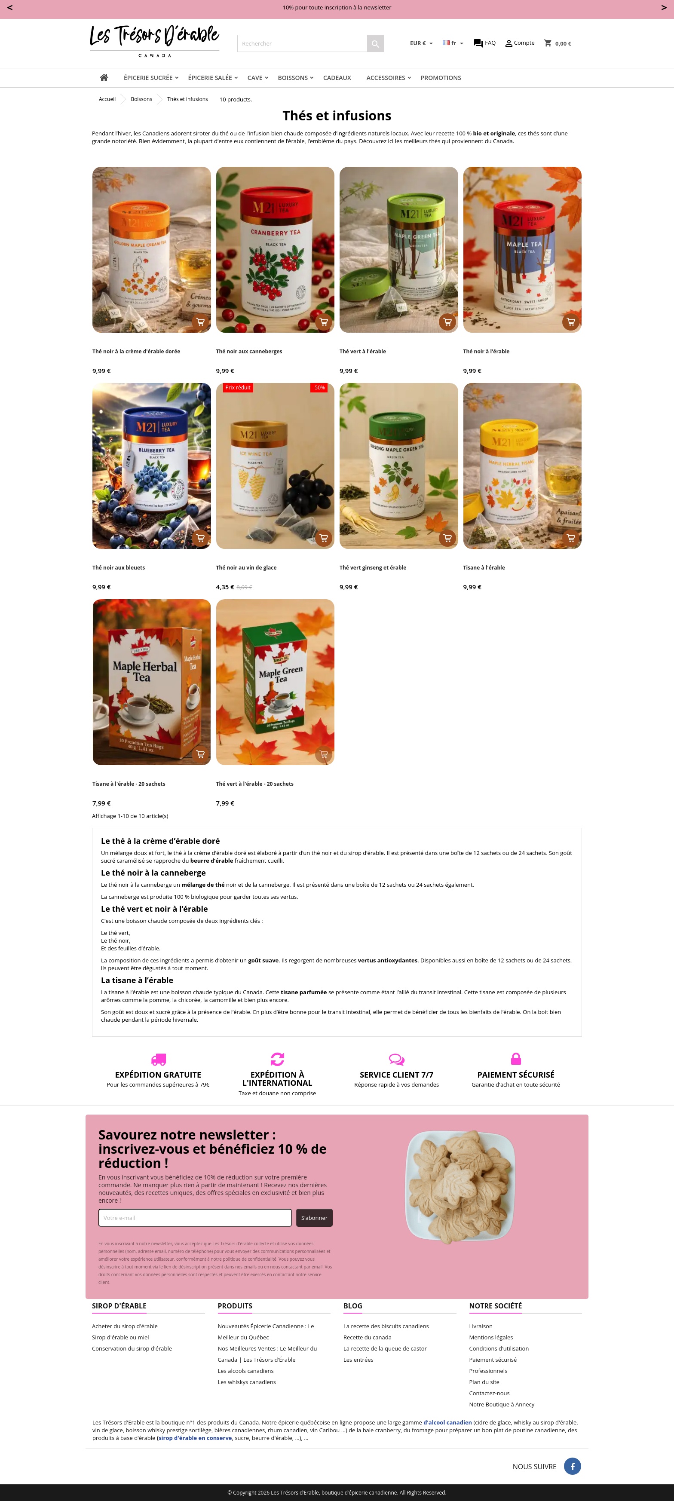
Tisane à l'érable (484, 567)
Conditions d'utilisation (499, 1348)
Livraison (481, 1326)
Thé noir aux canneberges (249, 351)
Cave (255, 78)
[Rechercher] (310, 43)
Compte (519, 43)
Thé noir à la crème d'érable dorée (136, 351)
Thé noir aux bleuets (118, 567)
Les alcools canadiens (246, 1371)
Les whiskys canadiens (247, 1382)
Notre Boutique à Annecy (502, 1404)
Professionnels (488, 1371)
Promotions (441, 78)
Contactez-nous (489, 1393)
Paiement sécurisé (493, 1359)
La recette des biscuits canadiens (386, 1326)
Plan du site (484, 1382)
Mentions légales (491, 1337)
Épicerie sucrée (148, 78)
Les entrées (358, 1359)
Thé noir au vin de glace (246, 567)
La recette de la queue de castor (385, 1348)
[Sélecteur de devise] (422, 43)
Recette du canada (367, 1337)
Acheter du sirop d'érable (125, 1326)
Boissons (293, 78)
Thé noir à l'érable (486, 351)
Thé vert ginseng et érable (373, 567)
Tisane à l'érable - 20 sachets (128, 783)
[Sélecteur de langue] (454, 43)
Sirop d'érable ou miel (120, 1337)
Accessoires (386, 78)
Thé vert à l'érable (363, 351)
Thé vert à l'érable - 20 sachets (255, 783)
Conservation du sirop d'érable (132, 1348)
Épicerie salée (210, 78)
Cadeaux (337, 78)
